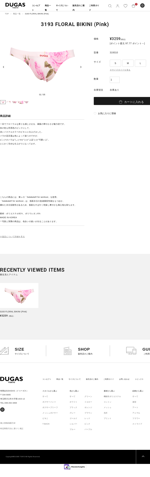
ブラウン (88, 420)
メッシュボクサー (50, 420)
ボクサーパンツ (49, 409)
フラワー (136, 426)
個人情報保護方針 (8, 430)
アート (135, 415)
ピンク (87, 431)
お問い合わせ (130, 387)
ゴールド (73, 426)
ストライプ (137, 431)
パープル (88, 437)
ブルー (72, 437)
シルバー (73, 431)
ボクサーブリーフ (50, 415)
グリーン (88, 404)
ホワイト (73, 409)
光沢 (106, 420)
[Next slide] (80, 64)
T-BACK (46, 431)
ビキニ (45, 426)
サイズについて (77, 387)
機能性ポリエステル (112, 404)
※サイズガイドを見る (120, 70)
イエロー (88, 409)
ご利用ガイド (113, 387)
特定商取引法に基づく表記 (11, 436)
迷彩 (134, 409)
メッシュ (107, 415)
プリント (107, 426)
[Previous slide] (4, 64)
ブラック (73, 415)
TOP (7, 14)
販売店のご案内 (95, 387)
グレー (72, 420)
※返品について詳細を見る (12, 244)
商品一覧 (17, 14)
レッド (87, 426)
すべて (45, 404)
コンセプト (47, 387)
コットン (107, 409)
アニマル (136, 420)
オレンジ (88, 415)
